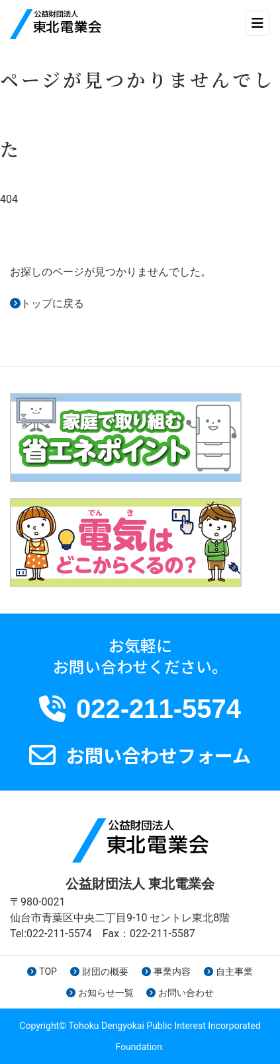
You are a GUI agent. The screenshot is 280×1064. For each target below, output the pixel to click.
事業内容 (166, 971)
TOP (42, 971)
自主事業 (228, 971)
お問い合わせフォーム (158, 755)
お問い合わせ (180, 992)
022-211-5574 (158, 708)
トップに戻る (52, 303)
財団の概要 (99, 971)
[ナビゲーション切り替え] (257, 23)
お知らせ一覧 (100, 992)
